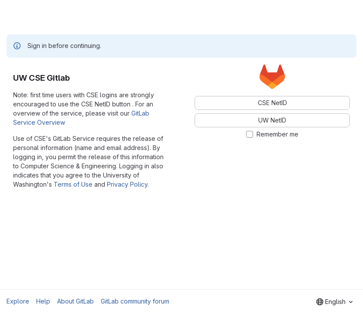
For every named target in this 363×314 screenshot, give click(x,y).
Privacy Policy (127, 184)
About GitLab (75, 301)
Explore (18, 301)
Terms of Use (73, 184)
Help (43, 301)
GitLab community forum (135, 301)
